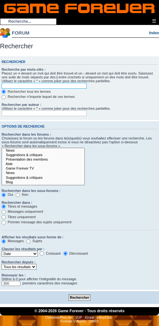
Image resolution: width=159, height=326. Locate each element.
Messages (13, 241)
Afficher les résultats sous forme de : (33, 237)
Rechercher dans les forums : (26, 134)
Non (22, 194)
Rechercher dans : (17, 202)
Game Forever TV (43, 168)
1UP (78, 317)
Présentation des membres (43, 159)
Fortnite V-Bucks (73, 321)
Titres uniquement (19, 217)
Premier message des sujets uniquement (36, 222)
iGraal (89, 317)
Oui (7, 194)
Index (154, 33)
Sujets (34, 241)
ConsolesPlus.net (59, 317)
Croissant (50, 253)
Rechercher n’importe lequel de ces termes (38, 97)
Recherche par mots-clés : (24, 69)
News (43, 150)
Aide (43, 164)
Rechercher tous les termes (26, 91)
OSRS (94, 321)
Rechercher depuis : (19, 262)
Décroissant (75, 253)
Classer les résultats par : (23, 249)
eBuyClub (104, 317)
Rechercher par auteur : (21, 105)
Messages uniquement (22, 211)
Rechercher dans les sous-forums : (31, 191)
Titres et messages (19, 206)
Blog (43, 182)
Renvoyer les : (14, 275)
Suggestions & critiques (43, 155)
